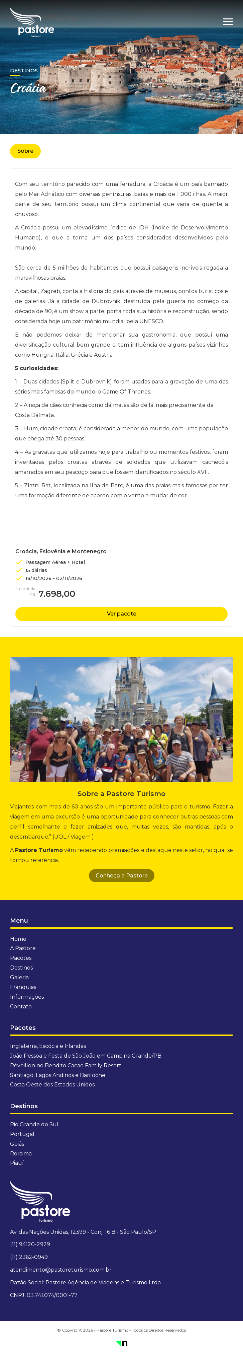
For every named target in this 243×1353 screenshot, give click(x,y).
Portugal (22, 1134)
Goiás (17, 1144)
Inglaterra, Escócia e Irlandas (48, 1046)
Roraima (21, 1153)
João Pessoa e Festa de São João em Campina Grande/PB (85, 1056)
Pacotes (20, 958)
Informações (27, 997)
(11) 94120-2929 (30, 1244)
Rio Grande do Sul (34, 1124)
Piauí (17, 1163)
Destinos (24, 70)
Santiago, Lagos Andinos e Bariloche (57, 1075)
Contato (21, 1006)
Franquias (23, 987)
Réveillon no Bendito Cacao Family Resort (65, 1065)
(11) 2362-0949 (29, 1257)
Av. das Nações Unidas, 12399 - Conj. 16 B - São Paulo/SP (83, 1232)
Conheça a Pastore (122, 875)
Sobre (25, 151)
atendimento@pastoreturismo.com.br (61, 1270)
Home (18, 939)
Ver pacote (121, 614)
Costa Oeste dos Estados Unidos (52, 1084)
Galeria (19, 977)
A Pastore (23, 948)
